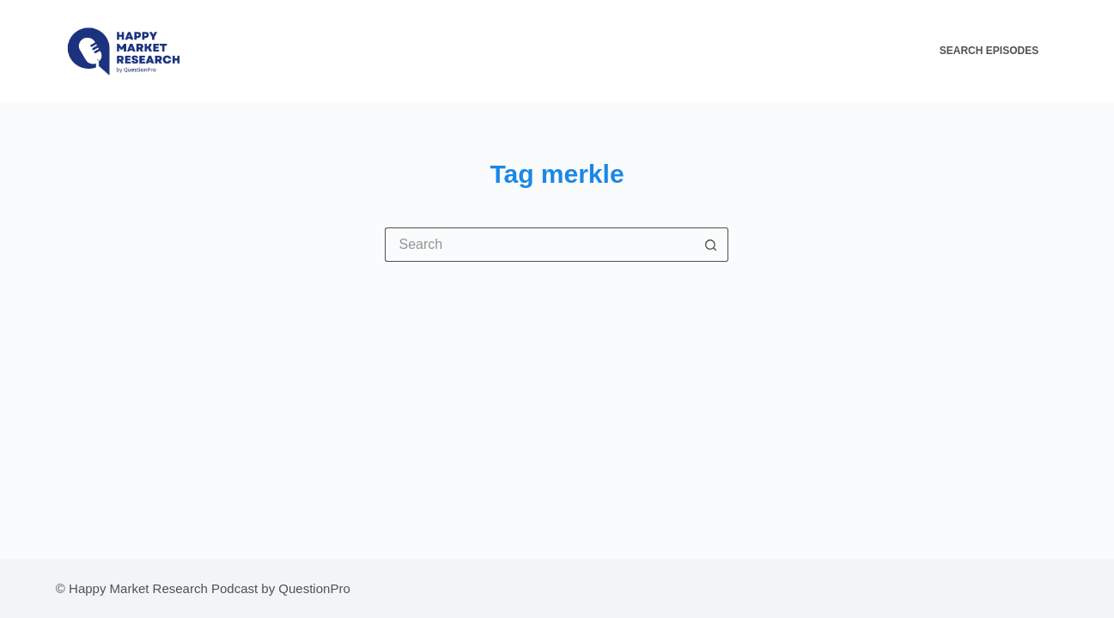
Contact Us (878, 51)
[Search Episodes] (999, 51)
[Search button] (711, 244)
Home (624, 51)
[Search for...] (539, 244)
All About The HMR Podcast (742, 51)
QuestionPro (314, 588)
